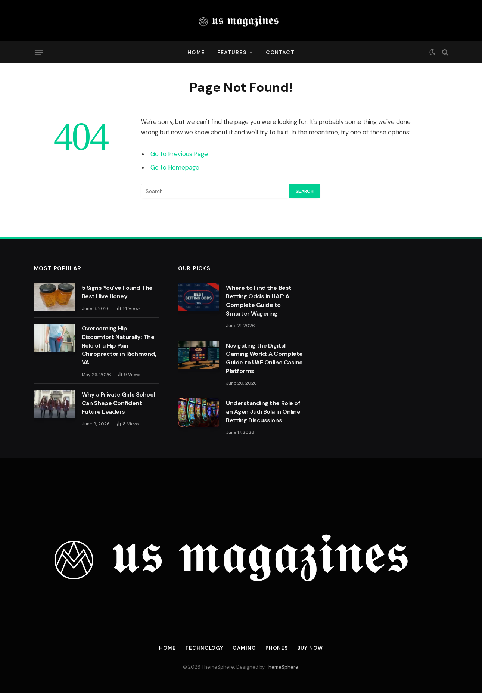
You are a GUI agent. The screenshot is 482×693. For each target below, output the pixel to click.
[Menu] (38, 52)
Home (195, 52)
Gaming (244, 648)
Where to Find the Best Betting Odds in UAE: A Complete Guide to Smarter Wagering (258, 300)
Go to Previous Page (179, 154)
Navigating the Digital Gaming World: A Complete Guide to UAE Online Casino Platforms (264, 358)
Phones (276, 648)
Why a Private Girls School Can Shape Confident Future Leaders (118, 403)
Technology (204, 648)
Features (231, 52)
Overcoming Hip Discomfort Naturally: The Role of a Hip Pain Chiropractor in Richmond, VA (119, 345)
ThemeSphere (282, 667)
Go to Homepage (174, 167)
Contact (280, 52)
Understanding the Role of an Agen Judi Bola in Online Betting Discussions (263, 411)
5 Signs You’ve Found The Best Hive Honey (117, 292)
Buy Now (310, 648)
